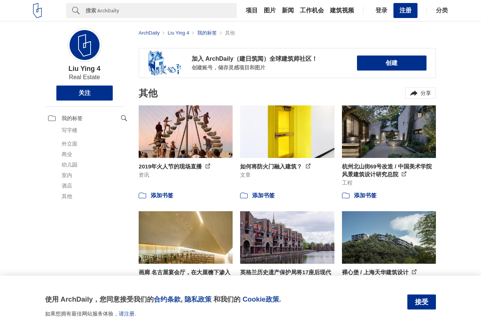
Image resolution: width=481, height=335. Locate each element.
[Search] (161, 10)
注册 (405, 10)
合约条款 (167, 299)
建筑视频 (342, 11)
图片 (270, 11)
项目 (252, 11)
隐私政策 (198, 299)
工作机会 (312, 11)
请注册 (127, 314)
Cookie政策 (260, 299)
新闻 (288, 11)
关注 (85, 93)
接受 (421, 302)
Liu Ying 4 (84, 68)
